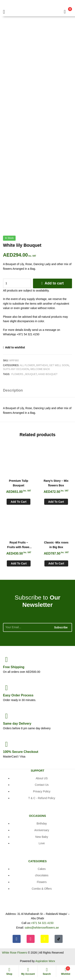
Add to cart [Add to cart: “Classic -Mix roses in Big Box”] (56, 563)
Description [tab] (13, 390)
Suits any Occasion (16, 369)
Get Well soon (59, 365)
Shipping (13, 667)
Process (18, 695)
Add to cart (54, 283)
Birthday (42, 365)
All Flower (27, 365)
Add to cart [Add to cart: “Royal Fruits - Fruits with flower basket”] (19, 563)
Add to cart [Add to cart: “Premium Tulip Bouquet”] (18, 501)
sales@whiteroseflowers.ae (42, 927)
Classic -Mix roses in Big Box (56, 545)
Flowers (17, 374)
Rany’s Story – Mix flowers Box (56, 483)
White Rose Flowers (14, 952)
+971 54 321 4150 (42, 923)
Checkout (20, 751)
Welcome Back (40, 369)
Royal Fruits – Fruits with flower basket (18, 545)
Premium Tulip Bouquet (18, 483)
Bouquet (31, 374)
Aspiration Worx (45, 961)
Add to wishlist (15, 347)
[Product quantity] (17, 283)
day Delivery (17, 723)
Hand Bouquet (48, 374)
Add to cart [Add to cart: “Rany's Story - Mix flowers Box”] (56, 501)
